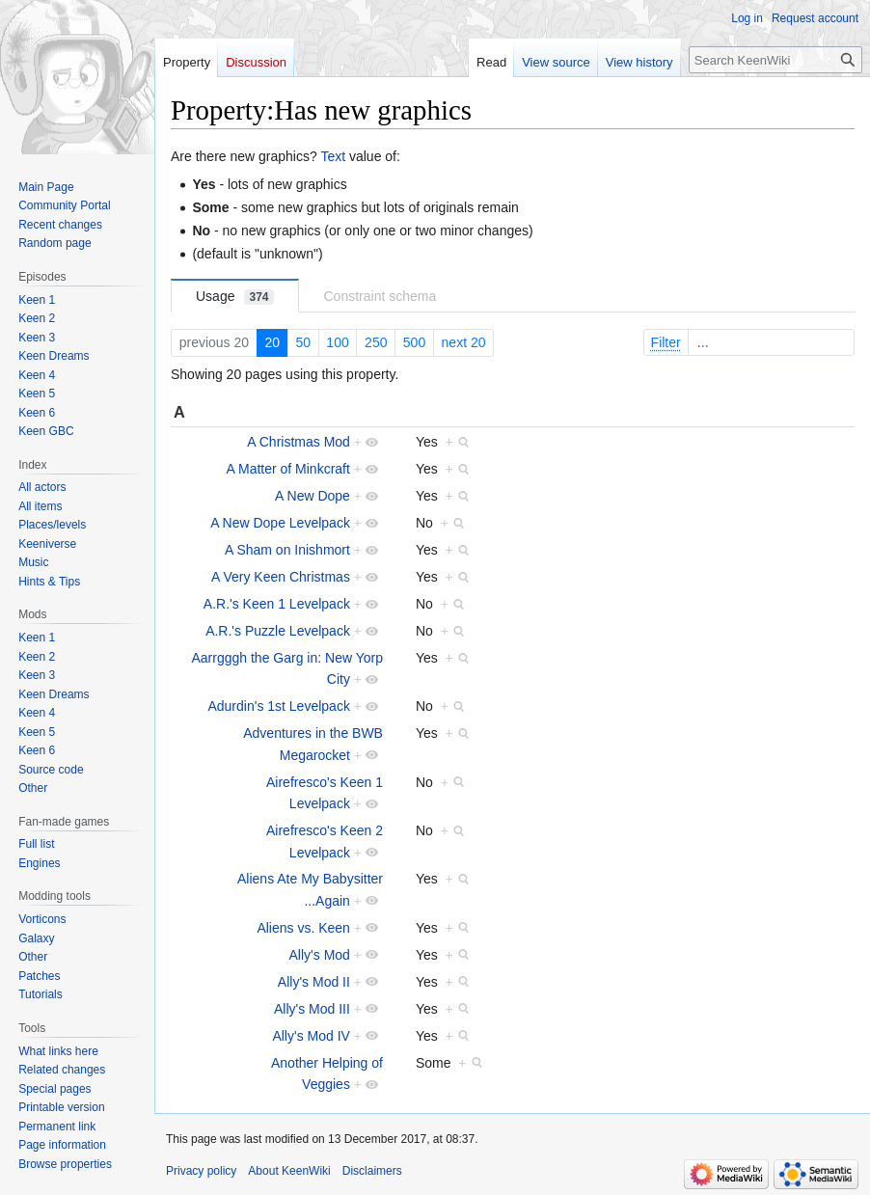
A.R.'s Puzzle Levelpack (277, 630)
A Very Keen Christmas (280, 576)
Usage (235, 296)
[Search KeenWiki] (775, 59)
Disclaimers (372, 1171)
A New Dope (312, 495)
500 (414, 342)
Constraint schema (380, 296)
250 (376, 342)
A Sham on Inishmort (287, 549)
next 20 (464, 342)
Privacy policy (201, 1171)
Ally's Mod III (312, 1009)
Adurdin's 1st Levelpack (278, 706)
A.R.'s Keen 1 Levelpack (277, 603)
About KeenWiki (289, 1171)
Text (332, 156)
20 (272, 342)
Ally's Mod (319, 955)
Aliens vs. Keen (303, 928)
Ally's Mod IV (310, 1036)
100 (337, 342)
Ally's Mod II (314, 982)
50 (303, 342)
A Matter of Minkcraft (288, 468)
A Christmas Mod (298, 441)
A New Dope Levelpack (280, 522)
